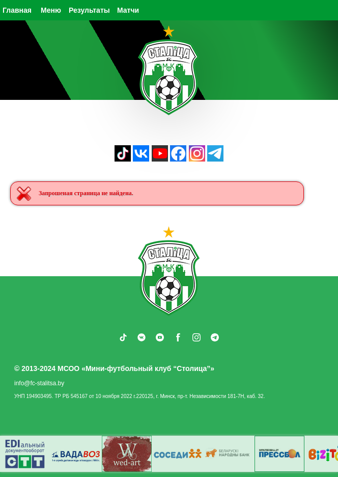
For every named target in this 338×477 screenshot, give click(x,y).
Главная (17, 10)
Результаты (89, 10)
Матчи (128, 10)
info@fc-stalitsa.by (39, 383)
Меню (51, 10)
